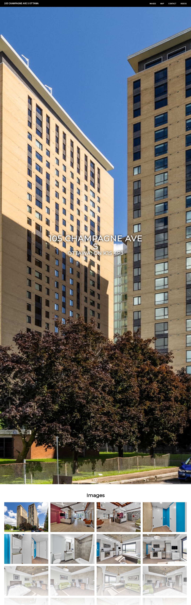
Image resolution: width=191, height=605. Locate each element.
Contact (172, 3)
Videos (184, 3)
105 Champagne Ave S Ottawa (21, 3)
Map (162, 3)
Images (153, 3)
